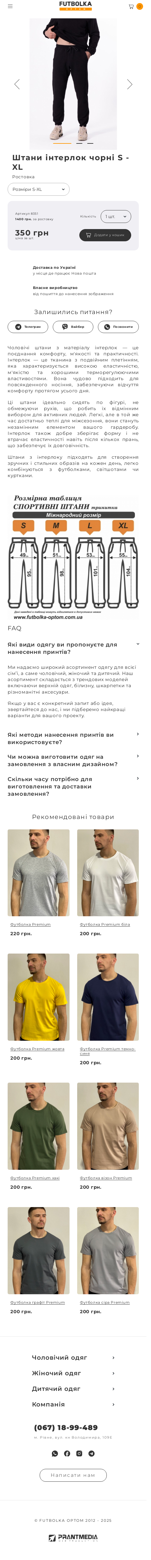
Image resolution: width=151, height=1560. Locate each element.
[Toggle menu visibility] (10, 6)
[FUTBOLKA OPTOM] (75, 6)
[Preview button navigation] (17, 84)
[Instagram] (79, 1454)
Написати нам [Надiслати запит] (73, 1475)
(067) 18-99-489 (66, 1427)
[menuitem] (55, 1454)
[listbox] (39, 189)
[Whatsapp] (55, 1454)
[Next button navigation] (130, 84)
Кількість (88, 216)
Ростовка (23, 177)
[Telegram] (91, 1454)
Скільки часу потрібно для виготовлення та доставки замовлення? (50, 787)
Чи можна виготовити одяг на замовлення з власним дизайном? (63, 761)
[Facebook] (67, 1454)
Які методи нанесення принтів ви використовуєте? (61, 739)
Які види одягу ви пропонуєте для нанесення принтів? (62, 648)
